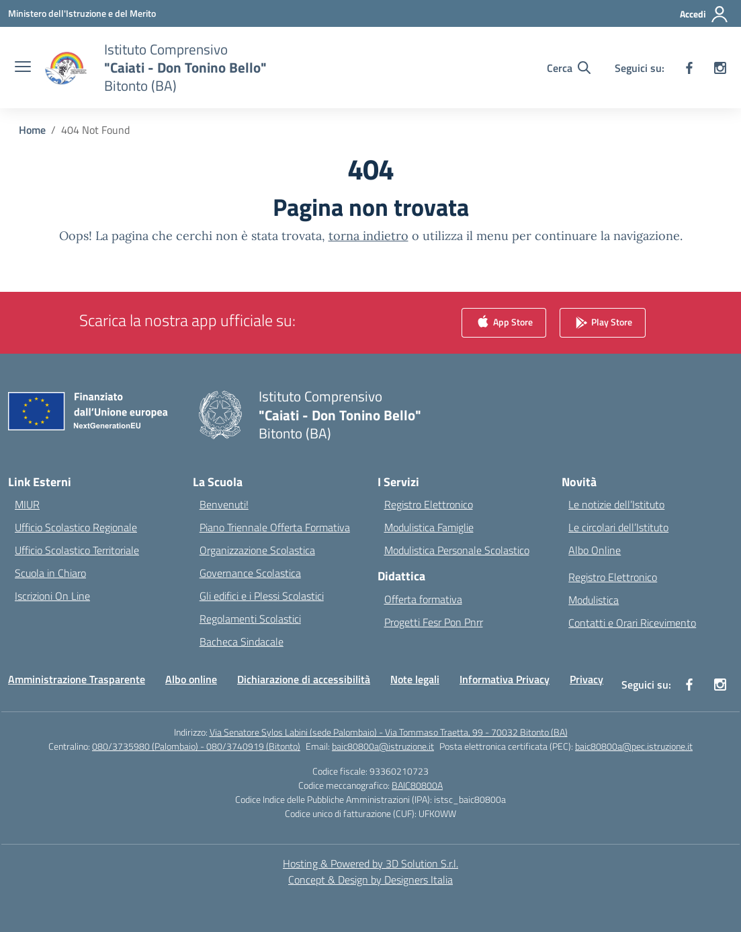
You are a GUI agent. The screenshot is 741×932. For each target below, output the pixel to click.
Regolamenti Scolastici (250, 619)
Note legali (414, 679)
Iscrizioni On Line (52, 596)
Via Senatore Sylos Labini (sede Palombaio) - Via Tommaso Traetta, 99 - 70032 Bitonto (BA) (389, 732)
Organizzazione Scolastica (257, 550)
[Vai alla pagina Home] (32, 130)
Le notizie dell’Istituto (616, 504)
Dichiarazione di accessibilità (303, 679)
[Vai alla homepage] (185, 67)
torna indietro (368, 235)
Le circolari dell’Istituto (618, 527)
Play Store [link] (602, 323)
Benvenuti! (224, 504)
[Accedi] (704, 14)
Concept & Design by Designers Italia (370, 879)
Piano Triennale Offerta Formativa (275, 527)
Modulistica (593, 600)
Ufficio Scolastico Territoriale (77, 550)
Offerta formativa (423, 599)
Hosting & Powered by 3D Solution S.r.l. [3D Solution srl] (370, 863)
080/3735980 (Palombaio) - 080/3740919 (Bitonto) (196, 746)
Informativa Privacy (505, 679)
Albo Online (594, 550)
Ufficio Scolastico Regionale (76, 527)
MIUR (27, 504)
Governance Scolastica (250, 573)
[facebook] (689, 68)
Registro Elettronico (428, 504)
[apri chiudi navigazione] (23, 68)
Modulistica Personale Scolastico (456, 550)
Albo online (191, 679)
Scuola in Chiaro (50, 573)
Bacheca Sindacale (242, 641)
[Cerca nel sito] (569, 68)
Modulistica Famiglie (429, 527)
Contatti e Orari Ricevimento (632, 623)
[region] (566, 802)
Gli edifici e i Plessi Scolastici (262, 596)
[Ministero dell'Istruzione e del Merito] (82, 13)
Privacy (586, 679)
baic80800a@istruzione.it (383, 746)
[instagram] (720, 68)
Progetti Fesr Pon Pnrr (433, 622)
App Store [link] (504, 323)
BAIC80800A (417, 785)
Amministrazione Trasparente (76, 679)
